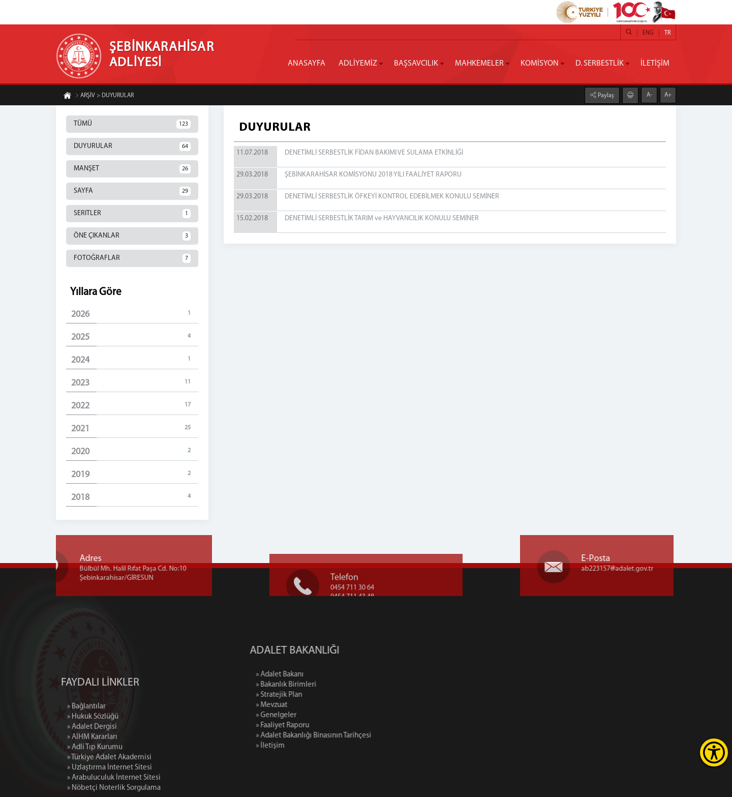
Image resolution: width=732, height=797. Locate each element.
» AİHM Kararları (92, 777)
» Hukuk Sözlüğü (92, 756)
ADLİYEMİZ (358, 64)
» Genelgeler (317, 715)
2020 (134, 451)
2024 (134, 360)
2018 (134, 497)
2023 (134, 382)
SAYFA (132, 191)
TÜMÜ (132, 124)
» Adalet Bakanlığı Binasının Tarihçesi (355, 736)
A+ (668, 95)
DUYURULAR (132, 146)
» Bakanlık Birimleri (327, 685)
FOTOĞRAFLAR (132, 258)
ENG (648, 33)
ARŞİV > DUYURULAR (104, 96)
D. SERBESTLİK (599, 64)
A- (649, 95)
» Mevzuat (313, 705)
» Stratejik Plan (320, 695)
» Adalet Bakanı (321, 674)
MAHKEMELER (479, 64)
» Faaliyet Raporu (324, 725)
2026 (134, 314)
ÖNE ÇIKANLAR (132, 236)
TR (667, 33)
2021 (134, 428)
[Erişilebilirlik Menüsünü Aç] (714, 752)
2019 (134, 474)
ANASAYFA (306, 64)
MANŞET (132, 168)
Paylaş (605, 95)
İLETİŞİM (654, 64)
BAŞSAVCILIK (416, 64)
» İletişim (311, 746)
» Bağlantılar (86, 746)
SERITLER (132, 213)
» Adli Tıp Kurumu (95, 787)
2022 (134, 405)
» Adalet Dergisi (92, 767)
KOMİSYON (540, 64)
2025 (134, 337)
